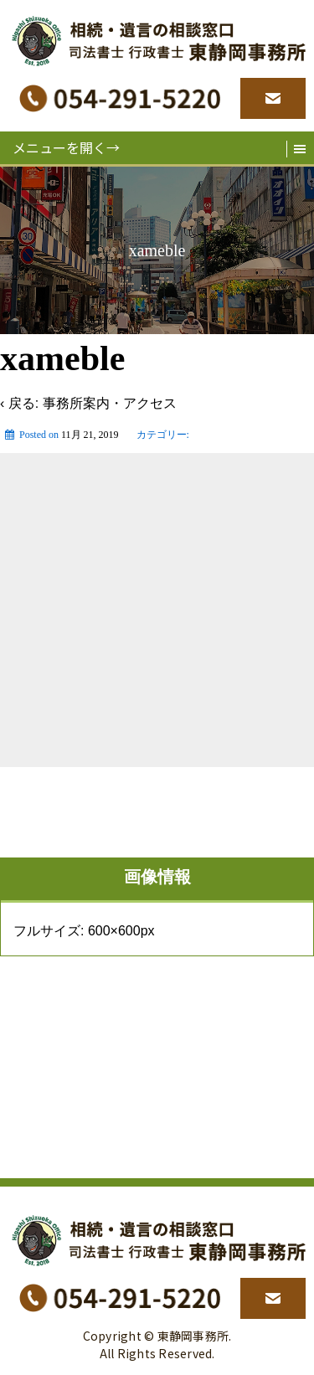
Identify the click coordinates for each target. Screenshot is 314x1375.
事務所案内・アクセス (110, 403)
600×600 (114, 931)
